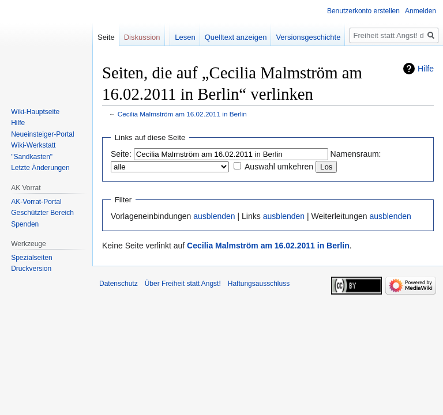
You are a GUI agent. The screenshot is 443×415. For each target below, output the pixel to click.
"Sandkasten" (31, 157)
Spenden (25, 224)
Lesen (185, 37)
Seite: (121, 154)
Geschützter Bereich (42, 213)
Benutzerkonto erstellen (363, 11)
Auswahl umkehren (279, 166)
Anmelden (420, 11)
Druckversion (31, 269)
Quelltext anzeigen (236, 37)
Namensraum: (356, 154)
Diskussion (142, 37)
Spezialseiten (31, 258)
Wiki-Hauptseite (35, 112)
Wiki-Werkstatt (33, 145)
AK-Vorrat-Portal (36, 202)
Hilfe (426, 68)
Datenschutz (118, 284)
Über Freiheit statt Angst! (183, 284)
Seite (106, 37)
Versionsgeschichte (308, 37)
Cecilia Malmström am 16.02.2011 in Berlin (182, 114)
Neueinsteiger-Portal (42, 134)
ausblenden (214, 216)
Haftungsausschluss (259, 284)
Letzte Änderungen (40, 168)
